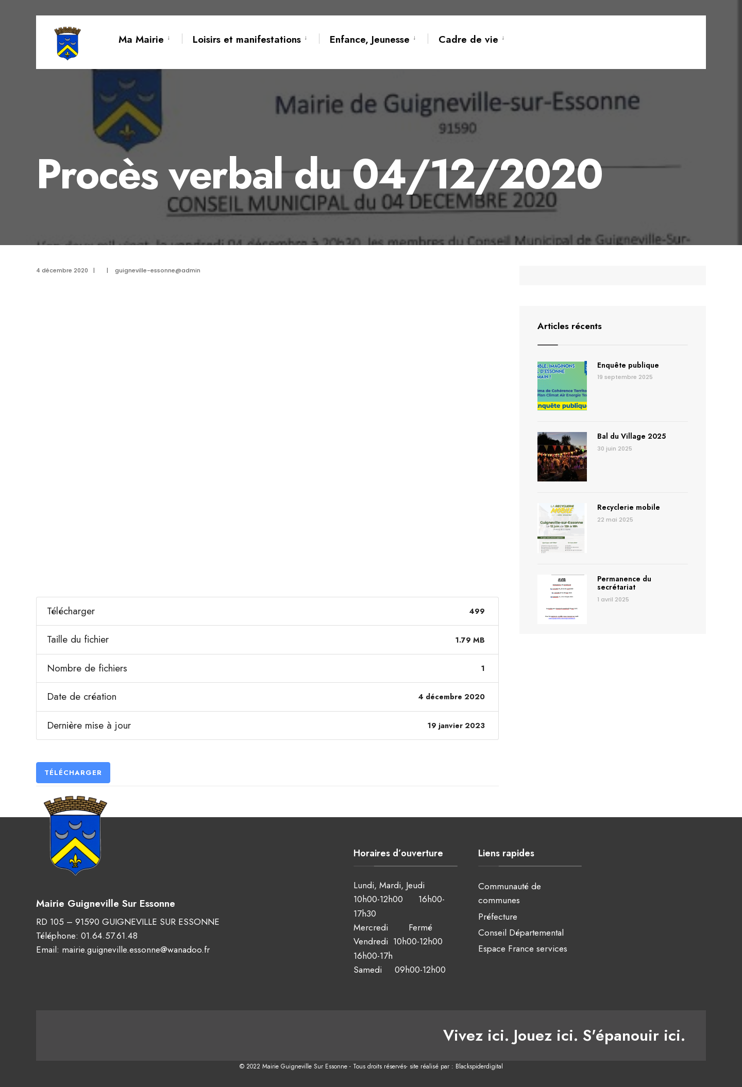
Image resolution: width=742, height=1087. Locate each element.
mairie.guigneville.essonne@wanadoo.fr (136, 949)
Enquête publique (628, 365)
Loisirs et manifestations (247, 39)
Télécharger (73, 773)
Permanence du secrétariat (624, 583)
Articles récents (570, 326)
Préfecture (497, 916)
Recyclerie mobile (628, 507)
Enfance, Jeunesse (370, 39)
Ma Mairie (141, 39)
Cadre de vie (468, 39)
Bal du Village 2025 (631, 436)
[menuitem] (150, 37)
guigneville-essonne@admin (157, 270)
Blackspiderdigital (479, 1066)
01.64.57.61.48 (109, 935)
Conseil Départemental (521, 932)
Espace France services (522, 948)
